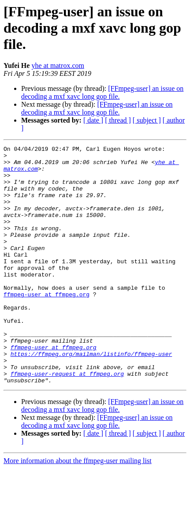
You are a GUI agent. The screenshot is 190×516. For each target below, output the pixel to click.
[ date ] (93, 120)
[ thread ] (118, 120)
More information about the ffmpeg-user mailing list (78, 508)
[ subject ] (147, 120)
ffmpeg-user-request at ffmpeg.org (67, 420)
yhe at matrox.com (57, 65)
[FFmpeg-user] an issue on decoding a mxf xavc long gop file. (102, 92)
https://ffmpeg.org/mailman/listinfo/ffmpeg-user (91, 396)
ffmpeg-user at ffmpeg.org (46, 325)
